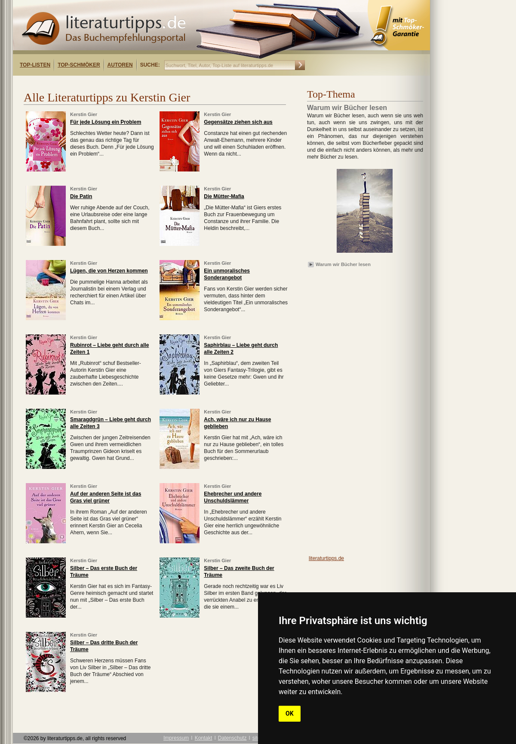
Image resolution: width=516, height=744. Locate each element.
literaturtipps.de (326, 558)
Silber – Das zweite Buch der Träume (239, 571)
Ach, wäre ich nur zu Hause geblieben (237, 422)
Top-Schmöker (79, 65)
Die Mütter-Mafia (224, 196)
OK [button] (290, 713)
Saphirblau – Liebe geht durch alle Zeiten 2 (241, 348)
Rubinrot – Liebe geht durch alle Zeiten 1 (109, 348)
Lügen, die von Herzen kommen (109, 271)
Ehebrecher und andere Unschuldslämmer (232, 497)
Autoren (120, 65)
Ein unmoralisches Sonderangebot (227, 274)
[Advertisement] (123, 83)
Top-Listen (35, 65)
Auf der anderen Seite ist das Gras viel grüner (105, 497)
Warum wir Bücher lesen (343, 264)
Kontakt (203, 738)
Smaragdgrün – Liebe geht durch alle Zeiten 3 (110, 422)
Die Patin (81, 196)
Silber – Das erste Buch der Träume (103, 571)
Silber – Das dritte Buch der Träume (104, 646)
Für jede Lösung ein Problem (105, 122)
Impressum (176, 738)
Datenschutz (232, 738)
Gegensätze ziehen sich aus (238, 122)
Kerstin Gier (83, 114)
